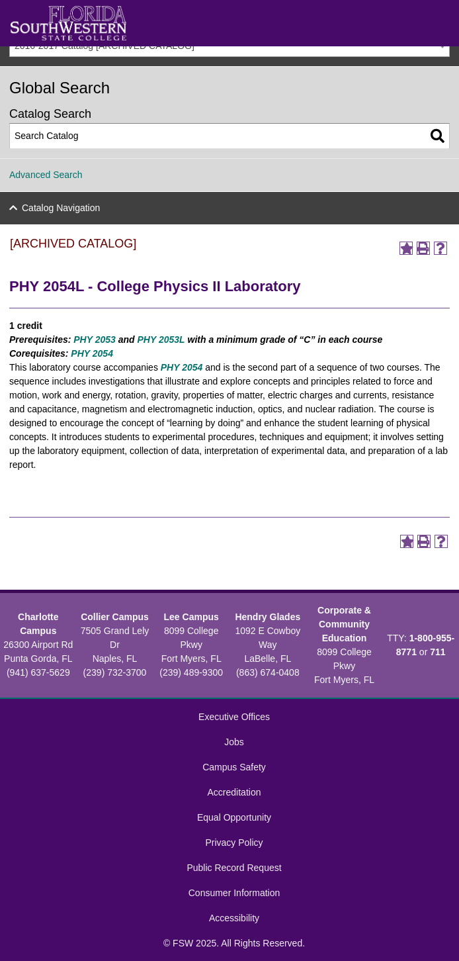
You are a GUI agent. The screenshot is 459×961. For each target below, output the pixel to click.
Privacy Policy (234, 842)
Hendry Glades (267, 617)
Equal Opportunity (234, 817)
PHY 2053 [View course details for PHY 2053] (94, 339)
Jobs (234, 742)
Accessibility (234, 918)
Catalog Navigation (61, 208)
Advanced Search (46, 174)
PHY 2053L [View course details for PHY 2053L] (161, 339)
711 (437, 652)
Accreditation (234, 792)
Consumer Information (234, 893)
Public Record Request (234, 867)
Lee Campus (191, 617)
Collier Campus (115, 617)
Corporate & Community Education (344, 624)
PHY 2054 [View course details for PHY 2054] (92, 353)
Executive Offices (234, 716)
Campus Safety (234, 767)
